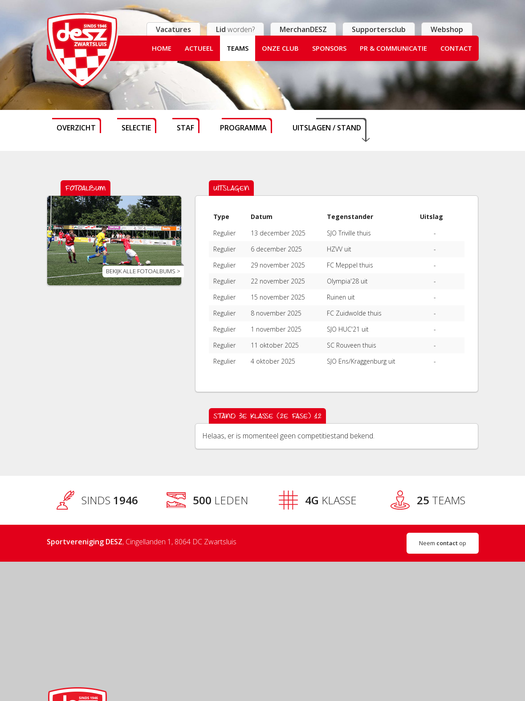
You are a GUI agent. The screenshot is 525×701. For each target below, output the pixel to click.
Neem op (442, 543)
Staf (185, 128)
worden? (235, 29)
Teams (237, 48)
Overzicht (76, 128)
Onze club (280, 48)
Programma (243, 128)
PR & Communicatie (393, 48)
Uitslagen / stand (327, 128)
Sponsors (329, 48)
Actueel (199, 48)
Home (161, 48)
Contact (456, 48)
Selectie (136, 128)
